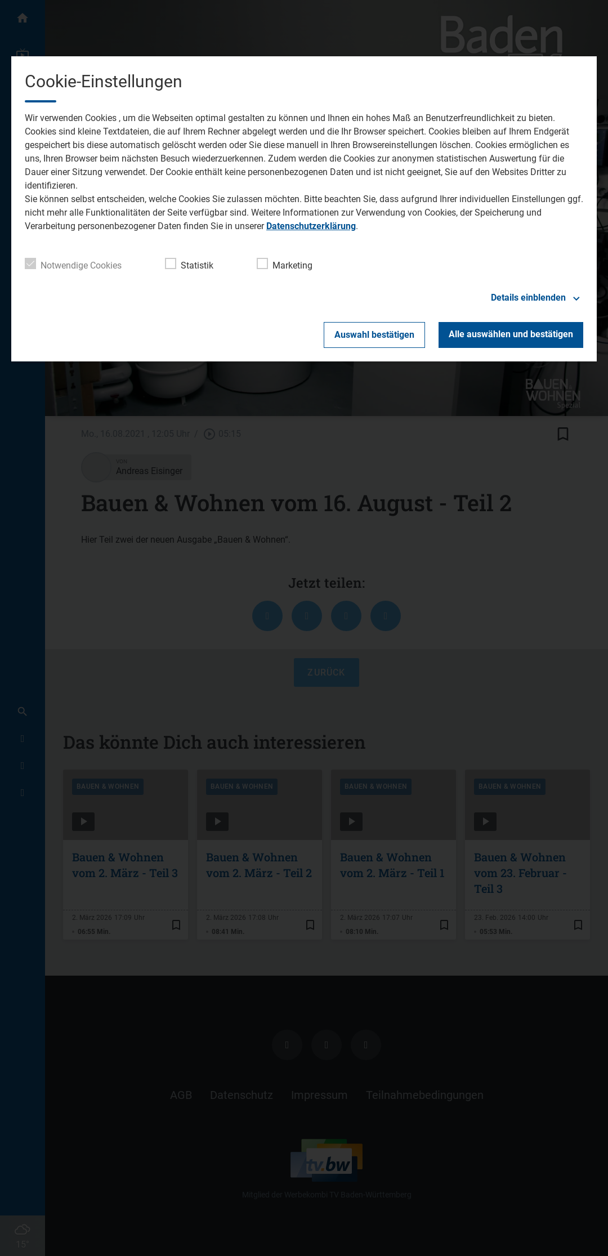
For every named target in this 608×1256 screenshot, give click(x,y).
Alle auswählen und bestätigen (511, 334)
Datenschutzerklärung (311, 226)
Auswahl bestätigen (374, 334)
